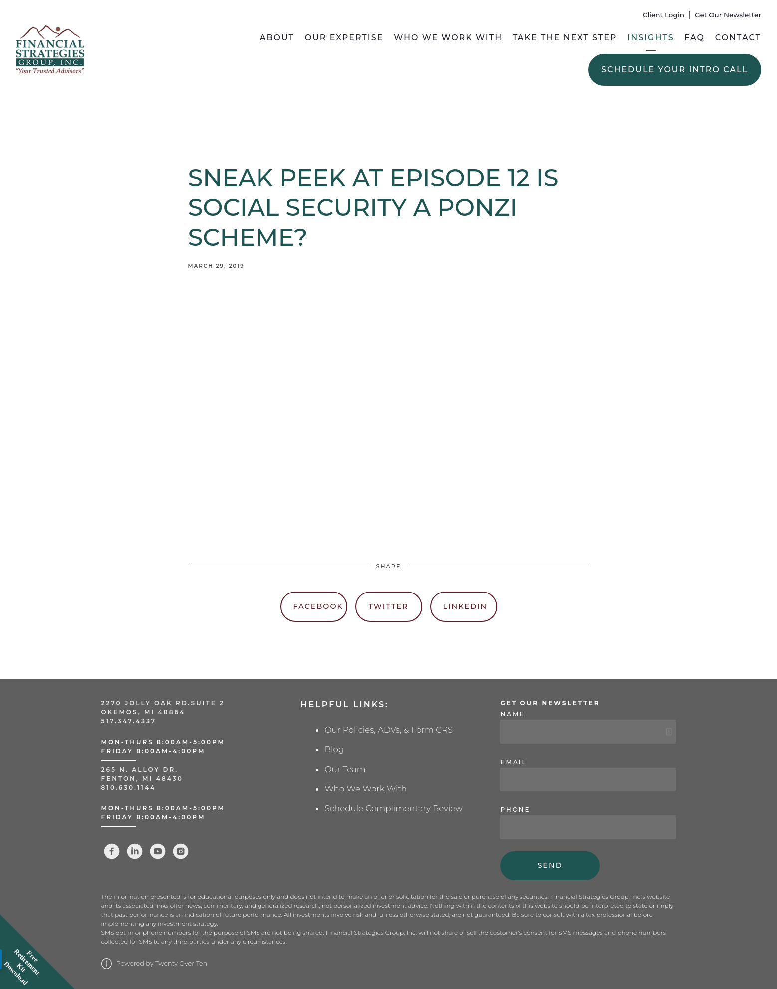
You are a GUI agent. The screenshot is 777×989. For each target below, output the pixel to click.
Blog (334, 749)
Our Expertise (344, 37)
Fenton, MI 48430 (142, 778)
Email (513, 762)
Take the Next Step (565, 37)
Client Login (663, 15)
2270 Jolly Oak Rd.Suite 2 (163, 703)
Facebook (318, 606)
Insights (650, 37)
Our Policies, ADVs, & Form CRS (388, 730)
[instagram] (181, 851)
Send (549, 865)
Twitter (389, 606)
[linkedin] (135, 851)
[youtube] (158, 851)
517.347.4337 (129, 721)
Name (512, 714)
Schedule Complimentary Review (393, 808)
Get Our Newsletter (728, 15)
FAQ (694, 37)
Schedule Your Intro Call (674, 69)
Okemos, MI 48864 (143, 712)
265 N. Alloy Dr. (141, 769)
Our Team (344, 769)
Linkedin (465, 606)
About (277, 37)
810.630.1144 (128, 787)
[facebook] (112, 851)
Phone (515, 809)
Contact (738, 37)
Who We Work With (448, 37)
